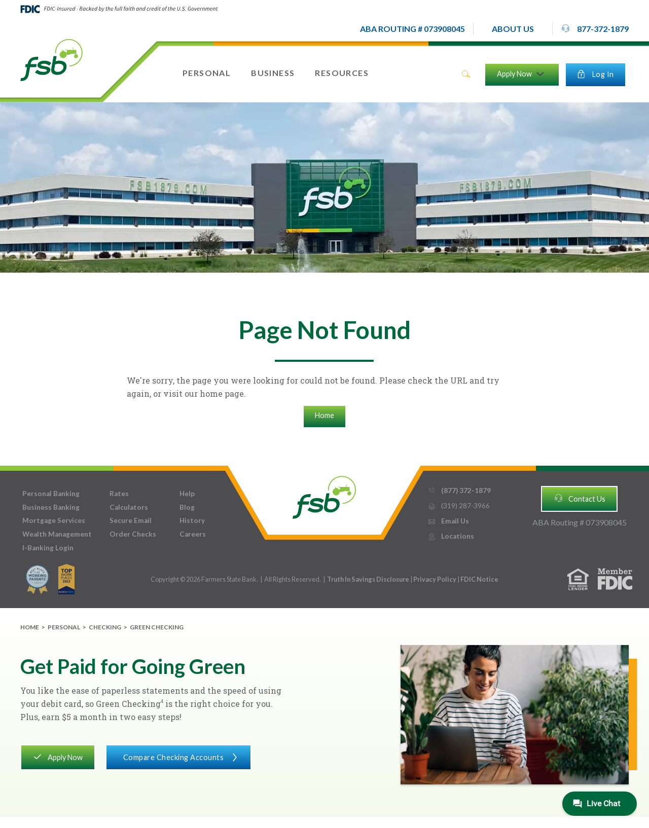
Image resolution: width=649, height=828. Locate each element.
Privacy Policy (435, 579)
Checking (105, 627)
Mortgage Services (53, 520)
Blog (187, 507)
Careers (192, 534)
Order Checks (133, 534)
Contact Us (579, 498)
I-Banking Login (48, 548)
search (466, 74)
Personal (64, 627)
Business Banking (51, 507)
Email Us (448, 521)
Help (187, 494)
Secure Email (131, 520)
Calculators (129, 507)
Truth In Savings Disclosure (368, 579)
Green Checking (157, 627)
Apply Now (57, 756)
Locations (450, 536)
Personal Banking (51, 494)
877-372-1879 (595, 28)
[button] (513, 29)
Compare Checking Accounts (178, 756)
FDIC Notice (479, 579)
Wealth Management (57, 534)
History (192, 520)
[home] (51, 59)
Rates (119, 494)
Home (324, 415)
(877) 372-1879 (459, 490)
